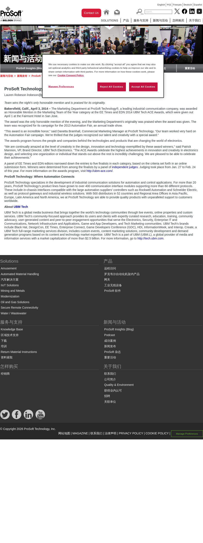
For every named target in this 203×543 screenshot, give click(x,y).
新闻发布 (22, 75)
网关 (107, 279)
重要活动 (190, 68)
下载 (4, 340)
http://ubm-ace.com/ (100, 171)
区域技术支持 (10, 335)
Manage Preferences (187, 433)
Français (177, 5)
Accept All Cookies (143, 86)
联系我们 (110, 373)
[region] (103, 76)
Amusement (9, 268)
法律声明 (110, 433)
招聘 (107, 396)
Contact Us (91, 13)
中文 (169, 5)
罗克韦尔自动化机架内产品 (122, 274)
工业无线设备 (113, 285)
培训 (4, 346)
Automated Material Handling (20, 274)
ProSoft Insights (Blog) (30, 68)
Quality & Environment (119, 384)
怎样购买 (178, 20)
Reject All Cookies (111, 86)
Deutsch (188, 5)
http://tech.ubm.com (150, 238)
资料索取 (7, 357)
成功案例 (110, 340)
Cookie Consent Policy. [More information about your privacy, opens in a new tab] (70, 75)
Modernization (10, 296)
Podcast (109, 335)
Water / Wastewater (14, 313)
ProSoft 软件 (112, 290)
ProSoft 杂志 (112, 352)
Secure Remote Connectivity (19, 307)
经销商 (5, 373)
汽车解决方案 (10, 279)
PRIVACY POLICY (131, 433)
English (161, 5)
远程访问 (110, 268)
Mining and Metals (13, 290)
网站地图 (64, 433)
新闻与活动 (160, 20)
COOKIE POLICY (157, 433)
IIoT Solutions (10, 285)
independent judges (125, 167)
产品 (126, 20)
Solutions (109, 20)
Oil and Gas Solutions (15, 302)
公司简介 (110, 379)
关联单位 (110, 401)
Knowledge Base (12, 329)
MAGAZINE (80, 433)
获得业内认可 (113, 390)
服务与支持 (141, 20)
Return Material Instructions (19, 352)
